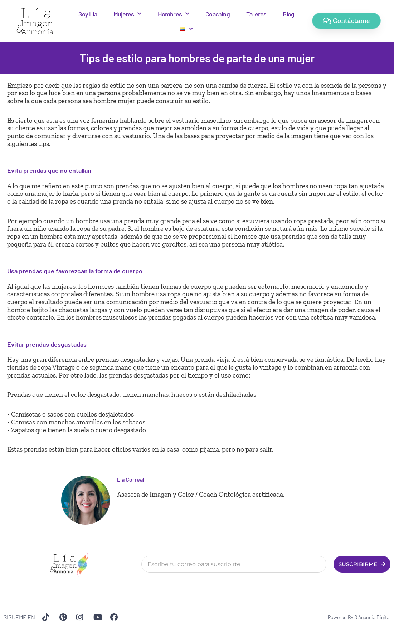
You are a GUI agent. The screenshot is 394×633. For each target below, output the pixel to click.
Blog (288, 14)
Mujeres (127, 14)
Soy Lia (87, 14)
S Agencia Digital (372, 617)
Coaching (217, 14)
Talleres (256, 14)
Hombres (173, 14)
